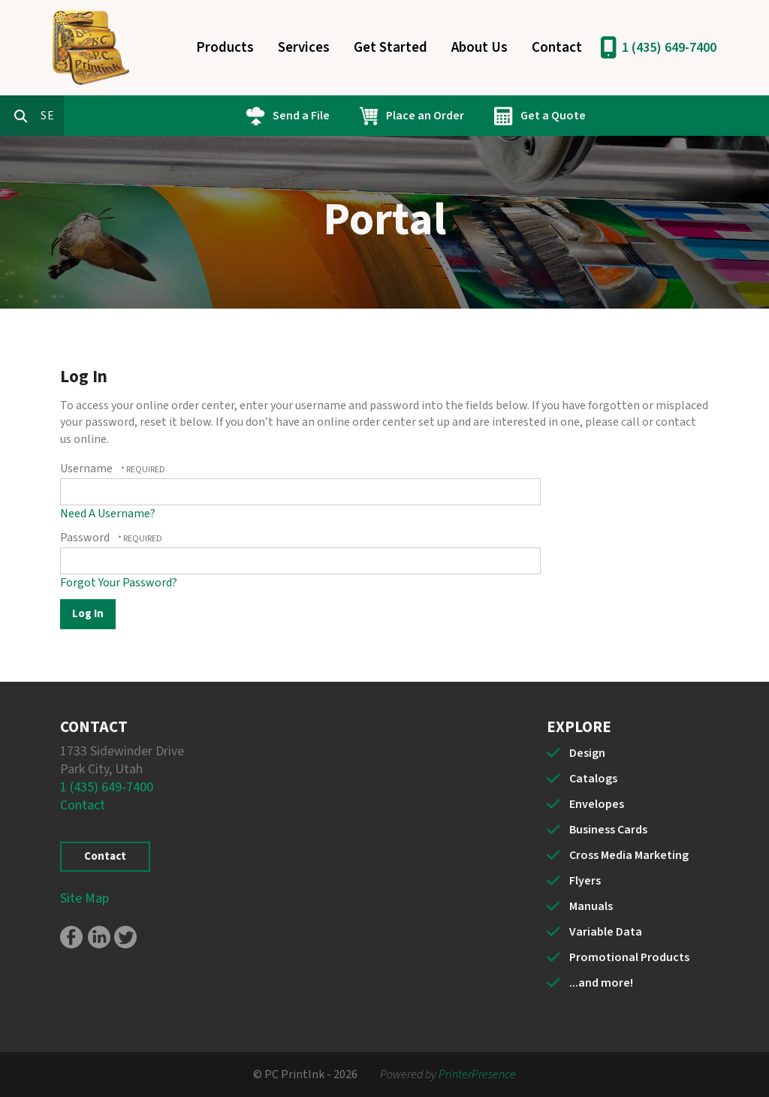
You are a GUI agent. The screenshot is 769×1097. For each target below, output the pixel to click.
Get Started (390, 48)
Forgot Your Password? (118, 582)
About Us (479, 48)
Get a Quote (617, 115)
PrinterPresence (477, 1074)
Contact (557, 48)
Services (304, 48)
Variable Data (605, 932)
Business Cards (608, 829)
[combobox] (116, 115)
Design (587, 753)
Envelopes (596, 804)
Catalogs (593, 778)
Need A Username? (107, 513)
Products (225, 48)
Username (86, 468)
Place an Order (489, 115)
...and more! (601, 983)
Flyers (585, 880)
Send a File (365, 115)
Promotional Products (629, 957)
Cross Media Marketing (629, 855)
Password (85, 537)
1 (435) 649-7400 (669, 47)
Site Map (84, 898)
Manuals (591, 906)
